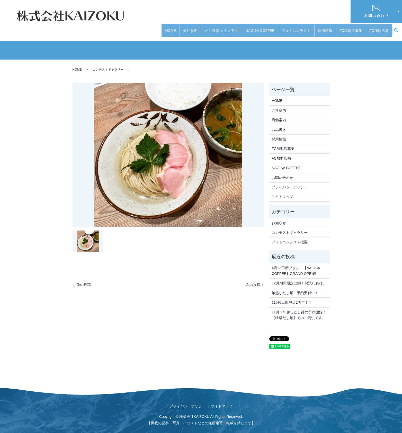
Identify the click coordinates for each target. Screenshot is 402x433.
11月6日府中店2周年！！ (292, 297)
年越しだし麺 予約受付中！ (295, 288)
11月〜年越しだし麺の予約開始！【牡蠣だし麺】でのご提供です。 (299, 310)
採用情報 (325, 28)
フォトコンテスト (294, 28)
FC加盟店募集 (351, 28)
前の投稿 (83, 280)
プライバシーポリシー (290, 182)
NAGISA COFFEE (258, 28)
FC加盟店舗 (379, 28)
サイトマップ (282, 192)
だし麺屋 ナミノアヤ (218, 28)
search (396, 28)
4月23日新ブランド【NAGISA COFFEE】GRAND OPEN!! (296, 266)
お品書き (279, 124)
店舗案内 (279, 115)
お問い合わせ (282, 172)
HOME (167, 28)
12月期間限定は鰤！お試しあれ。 (299, 278)
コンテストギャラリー (108, 64)
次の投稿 (253, 280)
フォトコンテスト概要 (290, 237)
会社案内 (187, 28)
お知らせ (279, 218)
